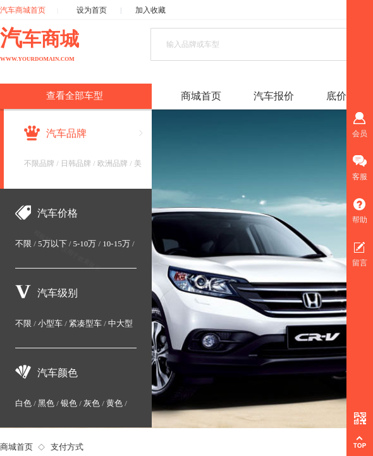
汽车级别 (57, 293)
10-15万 (116, 243)
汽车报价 (274, 96)
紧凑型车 (85, 323)
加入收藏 (150, 10)
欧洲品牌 (112, 163)
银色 (69, 403)
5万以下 (52, 243)
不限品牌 (39, 163)
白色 (23, 403)
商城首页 (16, 447)
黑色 (46, 403)
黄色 (114, 403)
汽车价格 (57, 213)
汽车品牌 (66, 133)
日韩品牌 (76, 163)
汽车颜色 (57, 372)
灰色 (91, 403)
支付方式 (67, 447)
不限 (23, 243)
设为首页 (91, 10)
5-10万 (85, 243)
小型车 (50, 323)
